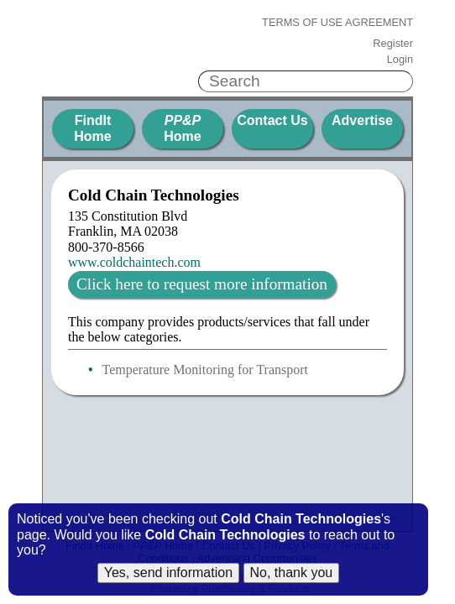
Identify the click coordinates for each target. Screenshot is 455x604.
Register (393, 43)
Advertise (362, 120)
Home (182, 128)
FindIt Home (92, 128)
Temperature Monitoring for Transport (205, 369)
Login (400, 59)
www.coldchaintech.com (134, 262)
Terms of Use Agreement (337, 23)
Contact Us (272, 120)
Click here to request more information (201, 284)
